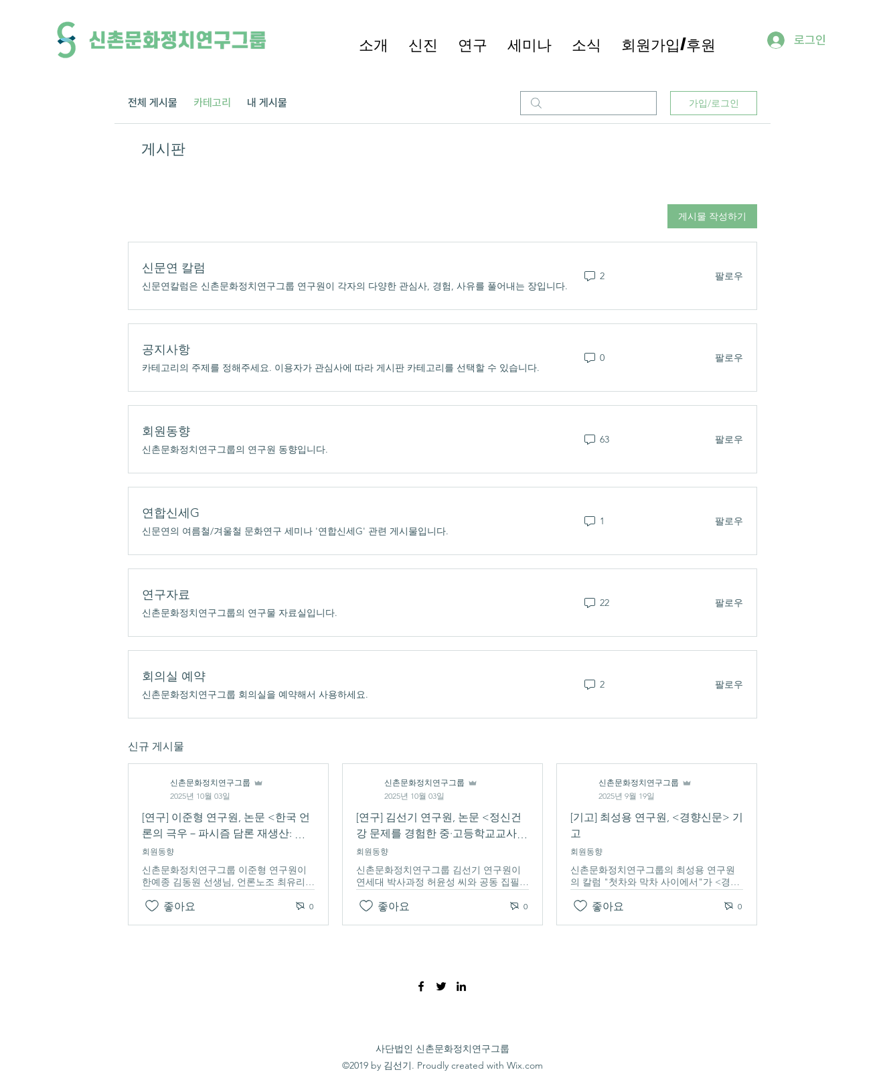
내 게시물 (267, 102)
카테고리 (212, 102)
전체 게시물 (152, 102)
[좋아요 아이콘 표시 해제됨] (152, 906)
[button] (472, 44)
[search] (588, 103)
